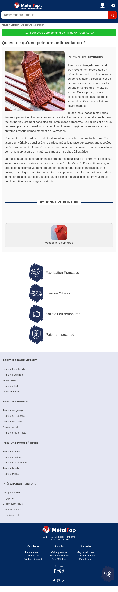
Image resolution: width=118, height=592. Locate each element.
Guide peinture (59, 552)
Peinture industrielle (13, 374)
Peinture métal (10, 386)
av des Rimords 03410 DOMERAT (59, 537)
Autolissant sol (10, 427)
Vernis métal (9, 380)
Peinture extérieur (12, 457)
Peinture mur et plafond (15, 462)
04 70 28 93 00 (61, 539)
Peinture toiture (11, 474)
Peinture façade (11, 468)
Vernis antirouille (11, 391)
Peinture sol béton (12, 421)
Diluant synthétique (13, 504)
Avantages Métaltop (59, 555)
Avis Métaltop (59, 559)
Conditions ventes (85, 555)
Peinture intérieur (12, 451)
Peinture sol (32, 555)
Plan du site (85, 559)
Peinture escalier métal (15, 433)
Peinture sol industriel (14, 416)
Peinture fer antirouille (14, 369)
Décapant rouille (11, 492)
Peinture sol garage (13, 410)
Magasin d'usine (85, 552)
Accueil (5, 25)
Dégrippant (8, 498)
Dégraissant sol (11, 515)
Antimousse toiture (12, 509)
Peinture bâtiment (32, 559)
